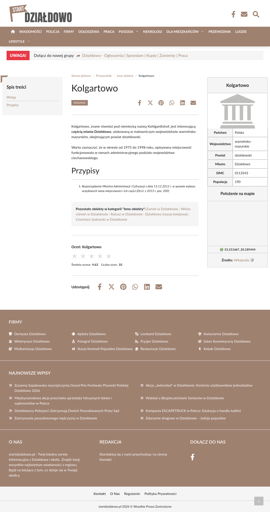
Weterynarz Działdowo (32, 341)
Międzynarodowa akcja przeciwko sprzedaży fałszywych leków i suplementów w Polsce (63, 400)
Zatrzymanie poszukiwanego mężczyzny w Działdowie (55, 418)
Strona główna (81, 75)
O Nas (115, 493)
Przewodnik (219, 31)
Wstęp (11, 97)
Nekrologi (152, 31)
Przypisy (13, 105)
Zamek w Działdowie (162, 209)
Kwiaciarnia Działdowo (221, 334)
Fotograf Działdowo (92, 341)
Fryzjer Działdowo (154, 341)
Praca (109, 31)
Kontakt (105, 459)
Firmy (69, 31)
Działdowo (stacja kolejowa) (166, 214)
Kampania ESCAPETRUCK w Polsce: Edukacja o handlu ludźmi (193, 410)
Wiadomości (30, 31)
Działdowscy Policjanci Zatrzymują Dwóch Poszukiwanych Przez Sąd (66, 410)
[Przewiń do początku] (258, 501)
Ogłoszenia (88, 31)
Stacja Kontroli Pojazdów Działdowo (104, 349)
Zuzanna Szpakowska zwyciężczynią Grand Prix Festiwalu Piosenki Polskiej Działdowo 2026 (71, 387)
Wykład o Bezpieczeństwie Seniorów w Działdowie (185, 398)
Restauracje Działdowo (158, 349)
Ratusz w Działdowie (127, 214)
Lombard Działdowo (156, 334)
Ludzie (241, 31)
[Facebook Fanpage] (232, 14)
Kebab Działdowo (217, 349)
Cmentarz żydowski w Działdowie (101, 219)
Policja (52, 31)
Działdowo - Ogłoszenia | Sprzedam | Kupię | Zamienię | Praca (135, 55)
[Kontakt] (243, 14)
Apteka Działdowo (91, 334)
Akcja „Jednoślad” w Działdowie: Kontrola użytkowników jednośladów (199, 385)
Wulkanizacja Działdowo (33, 349)
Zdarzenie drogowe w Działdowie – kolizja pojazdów (186, 418)
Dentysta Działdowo (30, 334)
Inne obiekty (125, 75)
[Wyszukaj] (255, 13)
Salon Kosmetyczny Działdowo (227, 341)
